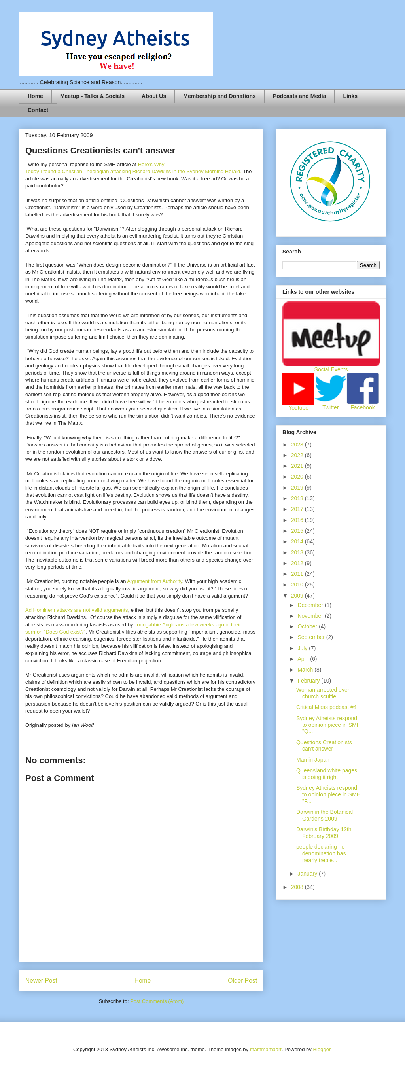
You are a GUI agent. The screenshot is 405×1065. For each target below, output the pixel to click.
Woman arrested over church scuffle (322, 693)
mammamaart (266, 1049)
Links (350, 96)
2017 (298, 509)
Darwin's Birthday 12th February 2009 (324, 832)
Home (35, 96)
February (309, 680)
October (308, 626)
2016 (298, 520)
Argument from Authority (154, 581)
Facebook (362, 407)
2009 (298, 595)
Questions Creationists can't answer (324, 745)
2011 (298, 574)
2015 (298, 531)
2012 (298, 563)
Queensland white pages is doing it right (326, 773)
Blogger (321, 1049)
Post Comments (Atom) (157, 1001)
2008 (298, 887)
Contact (38, 110)
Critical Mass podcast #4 (326, 707)
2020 (298, 476)
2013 (298, 552)
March (305, 669)
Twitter (330, 407)
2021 (298, 466)
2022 (298, 455)
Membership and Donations (219, 96)
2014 (298, 541)
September (311, 637)
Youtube (298, 408)
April (303, 659)
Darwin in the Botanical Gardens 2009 (324, 815)
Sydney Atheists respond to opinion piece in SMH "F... (328, 794)
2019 (298, 487)
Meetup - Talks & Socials (92, 96)
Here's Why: (151, 164)
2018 (298, 498)
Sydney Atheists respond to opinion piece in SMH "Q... (328, 725)
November (310, 616)
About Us (154, 96)
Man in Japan (312, 760)
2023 (298, 444)
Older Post (242, 980)
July (303, 648)
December (310, 605)
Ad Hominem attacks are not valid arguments (76, 610)
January (308, 873)
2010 (298, 584)
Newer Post (41, 980)
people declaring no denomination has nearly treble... (321, 853)
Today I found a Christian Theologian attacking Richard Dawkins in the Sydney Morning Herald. (134, 171)
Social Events (331, 369)
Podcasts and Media (299, 96)
